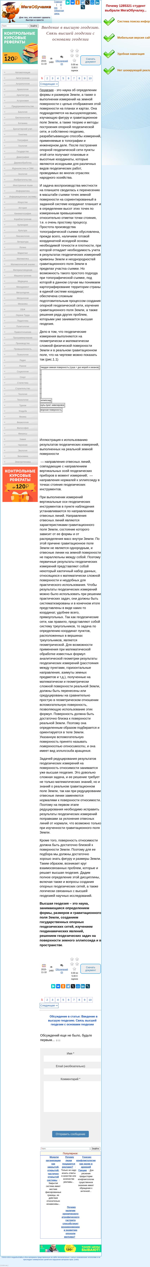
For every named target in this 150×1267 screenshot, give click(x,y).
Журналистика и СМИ (22, 168)
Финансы (22, 433)
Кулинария (22, 225)
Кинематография (22, 213)
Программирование (22, 338)
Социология (23, 371)
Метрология (23, 298)
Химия (23, 439)
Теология (22, 394)
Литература (23, 242)
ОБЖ (22, 309)
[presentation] (70, 1123)
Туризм (22, 405)
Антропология (23, 84)
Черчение (22, 445)
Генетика (22, 134)
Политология (22, 326)
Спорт (23, 377)
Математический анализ (23, 264)
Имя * (70, 1053)
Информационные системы (22, 196)
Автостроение (23, 78)
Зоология (22, 174)
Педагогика (22, 321)
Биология (22, 112)
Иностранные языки (22, 185)
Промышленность (23, 349)
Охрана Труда (23, 315)
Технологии (22, 400)
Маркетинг (23, 253)
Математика (23, 258)
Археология (23, 89)
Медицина (23, 281)
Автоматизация (22, 72)
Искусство (23, 202)
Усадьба (23, 411)
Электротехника (22, 462)
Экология (22, 450)
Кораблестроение (23, 219)
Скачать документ (90, 60)
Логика (22, 247)
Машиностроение (22, 275)
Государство (23, 151)
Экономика (22, 456)
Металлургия (22, 292)
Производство (23, 343)
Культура (22, 230)
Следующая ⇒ (49, 84)
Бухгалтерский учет (22, 129)
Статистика (22, 383)
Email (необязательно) (70, 1066)
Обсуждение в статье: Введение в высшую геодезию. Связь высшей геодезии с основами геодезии (72, 1020)
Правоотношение (22, 332)
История (23, 208)
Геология (22, 146)
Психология (23, 354)
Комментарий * (70, 1079)
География (22, 140)
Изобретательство (23, 179)
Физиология (23, 422)
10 (90, 78)
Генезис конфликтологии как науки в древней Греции (86, 1164)
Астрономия (23, 100)
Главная (58, 2)
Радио (23, 360)
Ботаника (22, 123)
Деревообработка (23, 163)
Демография (23, 157)
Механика (23, 304)
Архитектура (23, 95)
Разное (22, 366)
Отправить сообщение (70, 1134)
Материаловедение (22, 270)
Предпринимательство (23, 106)
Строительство (22, 388)
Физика (22, 417)
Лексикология (22, 236)
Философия (23, 428)
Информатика (23, 191)
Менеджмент (22, 287)
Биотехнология (22, 117)
